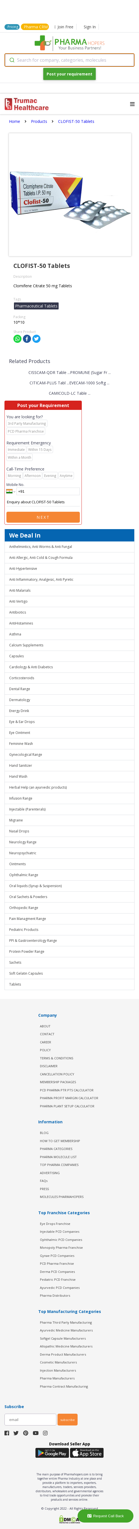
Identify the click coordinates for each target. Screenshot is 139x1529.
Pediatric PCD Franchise (58, 1279)
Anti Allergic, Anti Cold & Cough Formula (41, 557)
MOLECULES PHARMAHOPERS (61, 1197)
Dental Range (19, 689)
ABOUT (45, 1026)
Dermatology (19, 699)
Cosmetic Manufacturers (58, 1362)
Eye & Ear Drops (22, 721)
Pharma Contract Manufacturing (64, 1386)
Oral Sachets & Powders (28, 896)
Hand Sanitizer (20, 765)
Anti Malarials (19, 590)
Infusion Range (20, 798)
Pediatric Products (23, 929)
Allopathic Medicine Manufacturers (66, 1346)
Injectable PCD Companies (59, 1231)
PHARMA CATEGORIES (56, 1149)
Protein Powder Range (26, 951)
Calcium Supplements (26, 645)
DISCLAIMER (48, 1066)
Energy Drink (19, 710)
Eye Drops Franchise (55, 1224)
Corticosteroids (21, 678)
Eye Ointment (19, 732)
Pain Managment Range (27, 918)
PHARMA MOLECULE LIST (58, 1157)
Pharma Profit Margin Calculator (69, 1098)
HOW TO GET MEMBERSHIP (60, 1141)
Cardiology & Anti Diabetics (31, 667)
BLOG (44, 1133)
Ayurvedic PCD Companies (60, 1287)
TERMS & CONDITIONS (56, 1058)
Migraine (16, 820)
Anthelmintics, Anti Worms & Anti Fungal (40, 546)
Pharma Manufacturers (57, 1378)
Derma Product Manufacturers (63, 1354)
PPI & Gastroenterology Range (33, 940)
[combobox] (69, 60)
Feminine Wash (21, 743)
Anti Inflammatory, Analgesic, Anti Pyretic (41, 579)
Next (43, 517)
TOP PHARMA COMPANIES (59, 1165)
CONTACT (47, 1034)
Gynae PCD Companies (57, 1255)
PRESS (44, 1189)
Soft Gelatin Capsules (26, 973)
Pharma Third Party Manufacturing (66, 1322)
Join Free (63, 26)
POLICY (45, 1050)
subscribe (67, 1420)
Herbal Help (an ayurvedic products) (38, 787)
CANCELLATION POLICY (57, 1074)
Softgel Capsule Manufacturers (63, 1338)
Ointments (17, 864)
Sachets (15, 962)
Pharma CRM (36, 26)
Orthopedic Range (23, 907)
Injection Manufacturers (58, 1370)
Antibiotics (17, 612)
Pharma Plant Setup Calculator (67, 1106)
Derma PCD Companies (57, 1271)
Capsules (16, 656)
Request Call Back (105, 1516)
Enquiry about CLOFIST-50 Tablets (43, 502)
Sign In (90, 26)
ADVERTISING (50, 1173)
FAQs (43, 1181)
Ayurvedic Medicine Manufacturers (66, 1330)
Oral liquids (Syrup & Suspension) (35, 885)
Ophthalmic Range (23, 875)
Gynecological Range (25, 754)
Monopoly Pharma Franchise (61, 1247)
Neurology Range (23, 842)
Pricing (13, 26)
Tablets (15, 984)
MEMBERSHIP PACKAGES (58, 1082)
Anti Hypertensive (23, 568)
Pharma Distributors (55, 1295)
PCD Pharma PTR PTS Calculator (67, 1090)
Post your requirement (69, 74)
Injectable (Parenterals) (27, 809)
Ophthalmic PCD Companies (61, 1240)
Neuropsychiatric (22, 853)
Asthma (15, 634)
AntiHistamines (21, 623)
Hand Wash (18, 776)
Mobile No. (15, 484)
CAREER (45, 1042)
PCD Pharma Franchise (57, 1263)
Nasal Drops (19, 831)
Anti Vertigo (18, 601)
